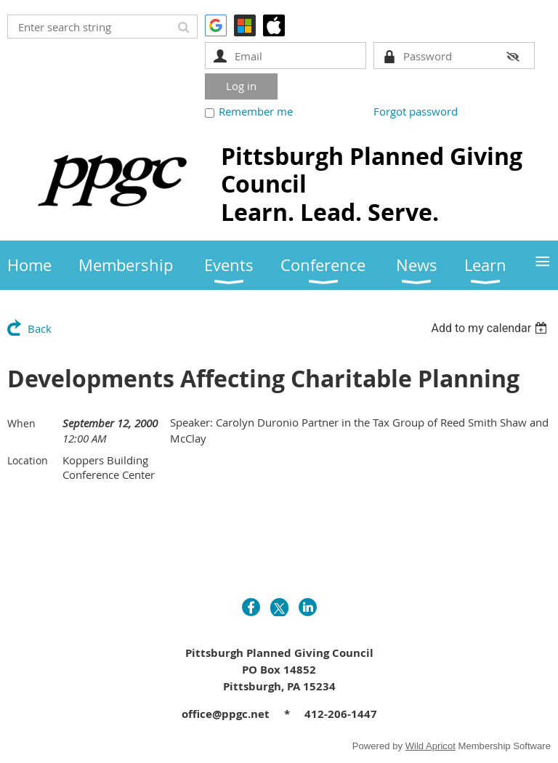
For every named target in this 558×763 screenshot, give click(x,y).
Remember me (256, 111)
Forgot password (415, 111)
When (21, 423)
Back (40, 328)
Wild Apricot (430, 745)
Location (27, 460)
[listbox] (491, 328)
